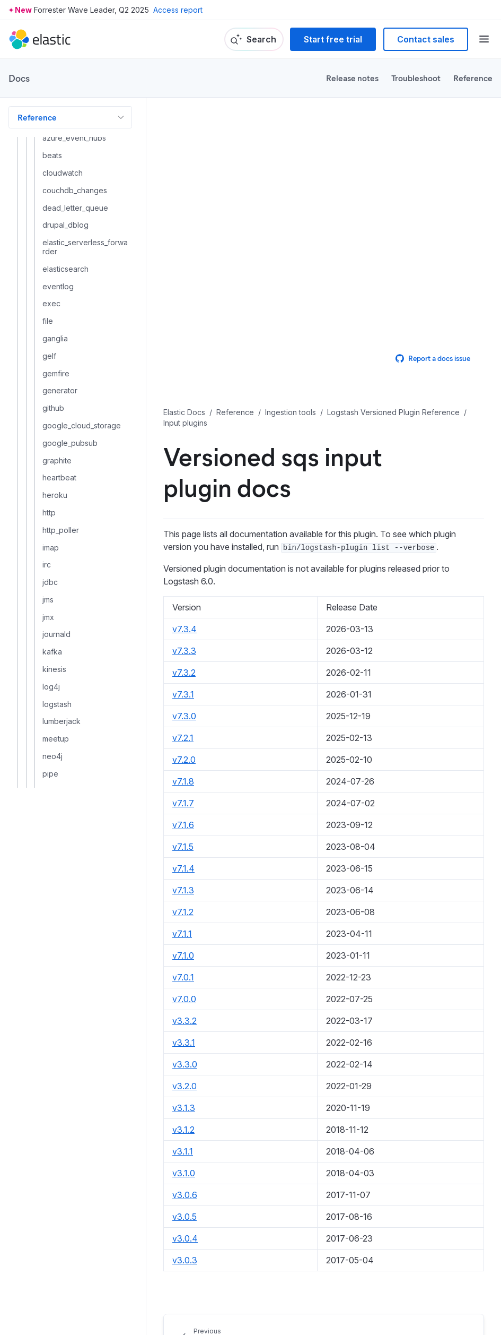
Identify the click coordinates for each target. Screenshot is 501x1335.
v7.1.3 (183, 890)
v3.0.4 (185, 1238)
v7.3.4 (184, 629)
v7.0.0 (184, 999)
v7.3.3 (184, 650)
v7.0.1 (183, 977)
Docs (19, 78)
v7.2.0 (184, 759)
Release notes (352, 77)
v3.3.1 (183, 1042)
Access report (178, 9)
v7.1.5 (183, 846)
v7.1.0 (183, 955)
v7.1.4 (183, 868)
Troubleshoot (416, 77)
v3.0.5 (184, 1216)
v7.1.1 (182, 933)
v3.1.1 (182, 1151)
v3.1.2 (183, 1129)
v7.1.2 (183, 912)
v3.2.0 (184, 1086)
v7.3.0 (184, 716)
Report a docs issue (432, 358)
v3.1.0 (183, 1173)
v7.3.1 (183, 694)
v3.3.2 (184, 1020)
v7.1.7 (183, 803)
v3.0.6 (184, 1195)
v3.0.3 (184, 1260)
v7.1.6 (183, 825)
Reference (473, 77)
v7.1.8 (183, 781)
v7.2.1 (183, 738)
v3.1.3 (183, 1108)
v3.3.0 (184, 1064)
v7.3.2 (184, 672)
